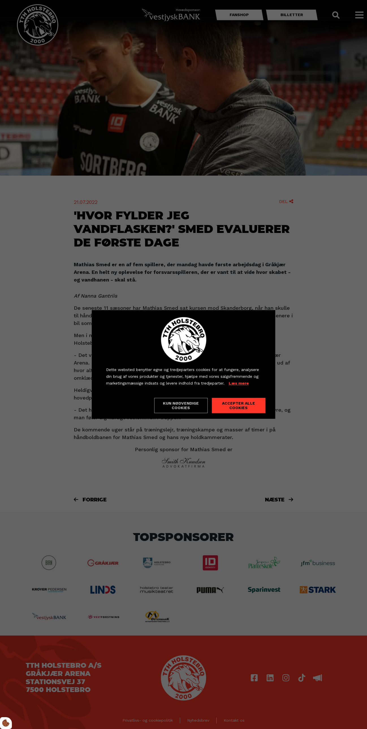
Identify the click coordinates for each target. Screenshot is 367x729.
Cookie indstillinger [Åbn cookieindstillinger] (126, 405)
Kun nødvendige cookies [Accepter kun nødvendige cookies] (181, 405)
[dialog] (183, 364)
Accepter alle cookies (238, 405)
